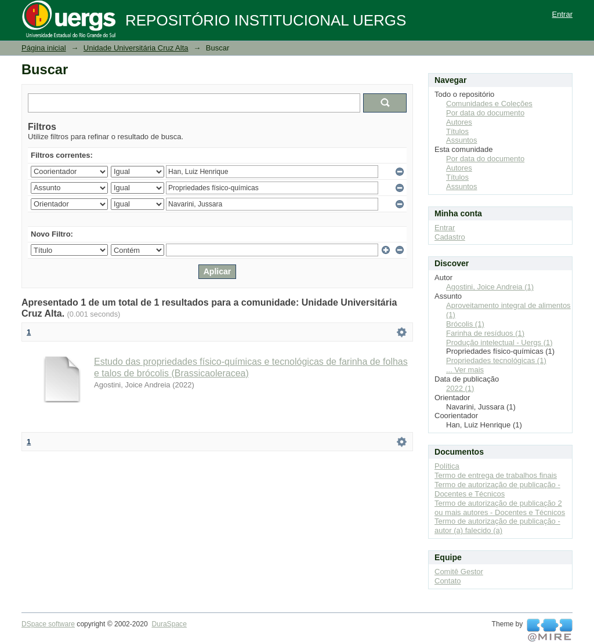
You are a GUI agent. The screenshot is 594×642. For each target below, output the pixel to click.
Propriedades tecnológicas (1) (496, 360)
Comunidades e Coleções (489, 103)
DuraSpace (168, 624)
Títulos (457, 131)
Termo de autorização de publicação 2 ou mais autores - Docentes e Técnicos (499, 508)
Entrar (562, 14)
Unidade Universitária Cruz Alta (136, 47)
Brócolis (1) (465, 324)
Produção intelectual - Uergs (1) (499, 342)
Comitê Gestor (458, 571)
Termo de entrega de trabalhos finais (495, 475)
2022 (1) (460, 388)
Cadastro (449, 237)
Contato (447, 580)
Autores (459, 122)
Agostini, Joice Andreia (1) (490, 286)
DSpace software (48, 624)
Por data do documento (485, 112)
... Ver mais (465, 369)
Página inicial (43, 47)
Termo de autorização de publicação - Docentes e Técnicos (497, 489)
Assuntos (461, 140)
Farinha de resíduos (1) (485, 333)
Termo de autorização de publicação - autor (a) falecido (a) (497, 526)
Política (446, 466)
